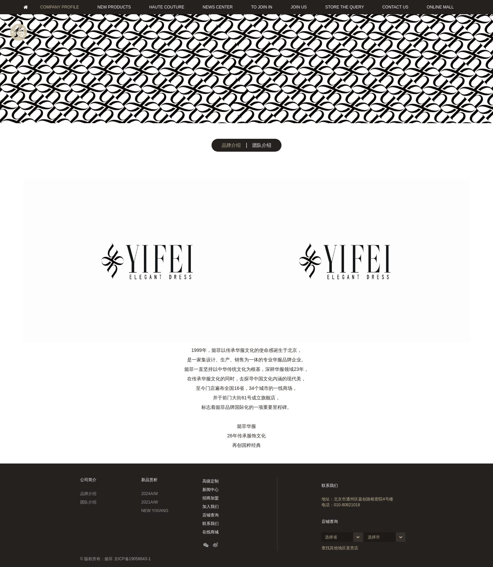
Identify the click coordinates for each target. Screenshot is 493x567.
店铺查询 (210, 515)
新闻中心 (210, 489)
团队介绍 (261, 145)
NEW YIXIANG (154, 510)
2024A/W (149, 493)
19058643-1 (140, 558)
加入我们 (210, 506)
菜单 (18, 32)
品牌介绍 (231, 145)
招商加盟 (210, 498)
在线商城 (210, 532)
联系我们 (210, 523)
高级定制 (210, 481)
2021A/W (149, 502)
